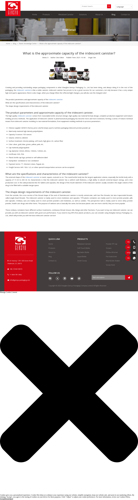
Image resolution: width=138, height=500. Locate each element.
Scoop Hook (110, 265)
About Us (52, 252)
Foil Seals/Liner (111, 256)
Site (94, 58)
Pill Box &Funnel (112, 252)
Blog (50, 256)
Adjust (11, 499)
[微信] (79, 278)
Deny (6, 499)
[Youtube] (72, 278)
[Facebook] (50, 278)
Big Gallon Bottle (83, 252)
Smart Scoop (82, 261)
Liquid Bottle (81, 256)
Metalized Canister (84, 244)
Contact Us (52, 261)
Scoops (108, 248)
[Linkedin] (64, 278)
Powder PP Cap (111, 244)
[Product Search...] (94, 6)
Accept (2, 499)
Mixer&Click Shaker (113, 261)
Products (52, 248)
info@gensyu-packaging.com (20, 280)
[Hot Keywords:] (109, 6)
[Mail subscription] (108, 277)
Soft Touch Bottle (83, 248)
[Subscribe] (129, 277)
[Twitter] (57, 278)
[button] (69, 393)
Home (51, 244)
